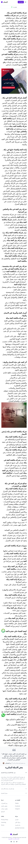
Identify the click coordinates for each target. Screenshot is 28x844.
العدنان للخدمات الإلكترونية (13, 839)
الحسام (14, 834)
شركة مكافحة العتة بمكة (14, 318)
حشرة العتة (16, 36)
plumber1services (19, 828)
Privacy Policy (4, 819)
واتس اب (14, 7)
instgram (17, 809)
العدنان (16, 819)
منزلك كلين (17, 822)
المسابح (3, 811)
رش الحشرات (4, 803)
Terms (2, 825)
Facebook (17, 806)
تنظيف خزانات (4, 809)
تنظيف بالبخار (4, 806)
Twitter (17, 803)
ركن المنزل (17, 825)
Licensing (3, 822)
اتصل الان (21, 2)
